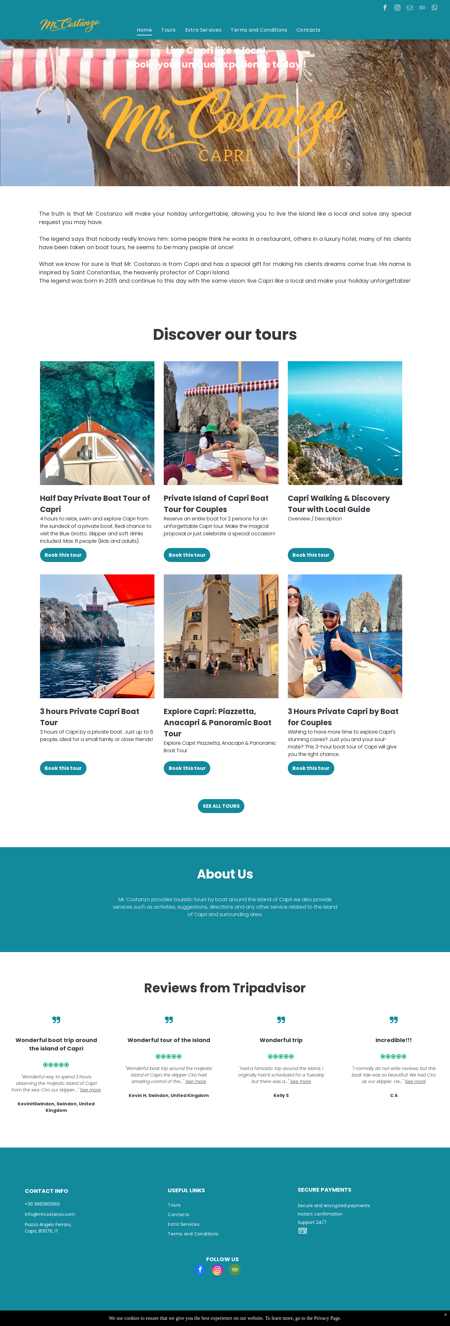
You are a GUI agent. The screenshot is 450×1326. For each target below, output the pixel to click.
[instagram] (397, 8)
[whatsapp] (434, 8)
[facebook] (385, 8)
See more (90, 1090)
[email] (410, 8)
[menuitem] (144, 30)
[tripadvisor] (422, 8)
